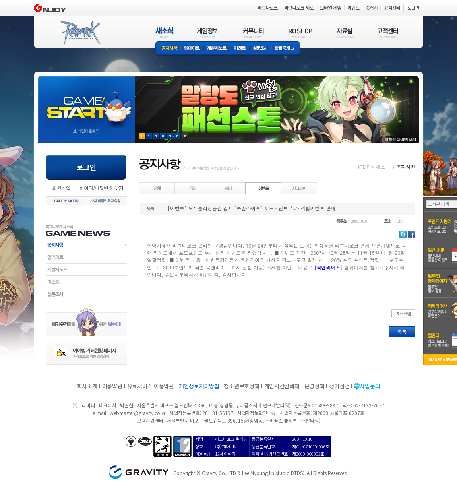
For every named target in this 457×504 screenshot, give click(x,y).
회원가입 (61, 187)
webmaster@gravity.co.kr (137, 412)
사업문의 (370, 386)
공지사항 (168, 48)
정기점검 (339, 386)
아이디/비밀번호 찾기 (101, 187)
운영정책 (314, 386)
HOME (363, 166)
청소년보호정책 (241, 386)
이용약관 (112, 386)
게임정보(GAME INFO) (207, 32)
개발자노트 (216, 48)
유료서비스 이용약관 (150, 386)
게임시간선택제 (282, 386)
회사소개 (87, 386)
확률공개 (286, 48)
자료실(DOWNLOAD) (344, 32)
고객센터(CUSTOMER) (387, 32)
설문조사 (260, 48)
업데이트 (192, 48)
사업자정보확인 (252, 412)
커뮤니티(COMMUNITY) (253, 32)
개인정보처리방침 (199, 386)
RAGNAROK (80, 33)
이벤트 (239, 48)
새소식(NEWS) (164, 32)
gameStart (86, 102)
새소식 (383, 166)
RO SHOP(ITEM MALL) (300, 32)
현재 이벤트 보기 (185, 136)
